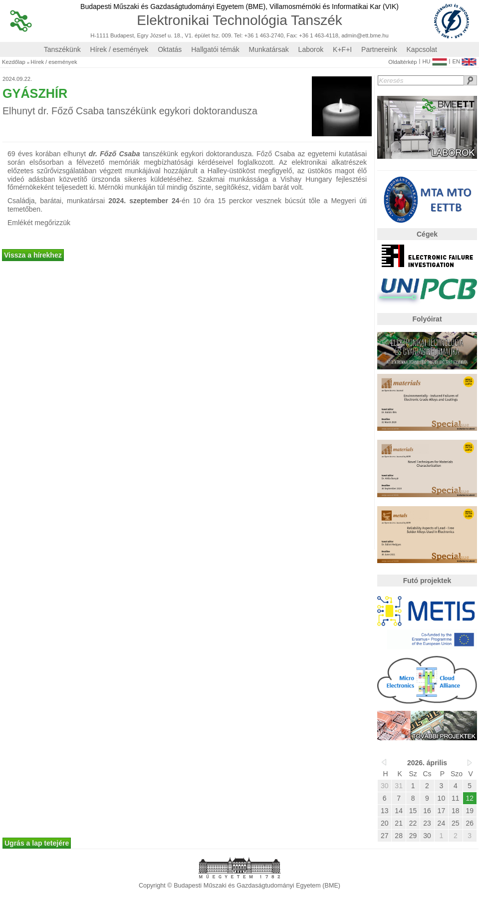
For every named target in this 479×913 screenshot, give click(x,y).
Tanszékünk (62, 49)
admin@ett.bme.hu (365, 35)
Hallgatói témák (215, 49)
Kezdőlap (13, 62)
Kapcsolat (422, 49)
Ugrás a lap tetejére (36, 843)
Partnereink (379, 49)
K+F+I (342, 49)
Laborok (311, 49)
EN (464, 59)
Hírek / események (119, 49)
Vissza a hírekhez (33, 255)
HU (434, 59)
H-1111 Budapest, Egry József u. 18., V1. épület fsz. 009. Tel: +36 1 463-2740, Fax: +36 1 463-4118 (214, 35)
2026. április (427, 763)
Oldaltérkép (402, 62)
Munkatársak (269, 49)
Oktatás (170, 49)
